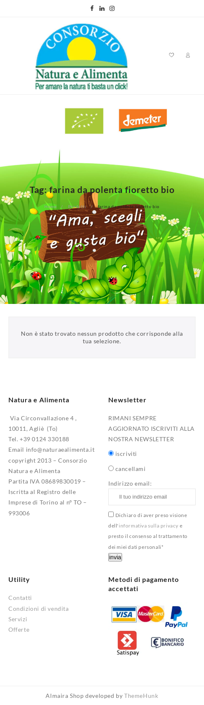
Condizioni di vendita (38, 608)
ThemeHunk (141, 695)
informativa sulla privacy (148, 525)
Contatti (20, 597)
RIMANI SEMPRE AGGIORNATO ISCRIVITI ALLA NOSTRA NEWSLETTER (151, 428)
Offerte (18, 629)
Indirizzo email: (152, 492)
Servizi (17, 619)
